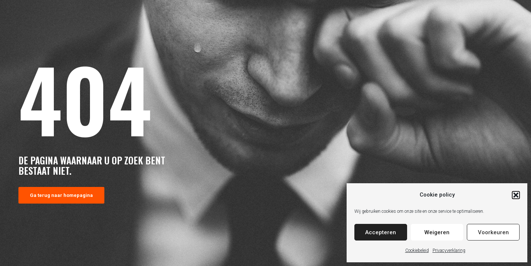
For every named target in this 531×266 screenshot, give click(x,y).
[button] (516, 195)
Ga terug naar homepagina (61, 195)
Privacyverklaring (449, 250)
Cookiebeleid (417, 250)
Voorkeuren (493, 232)
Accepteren (380, 232)
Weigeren (437, 232)
